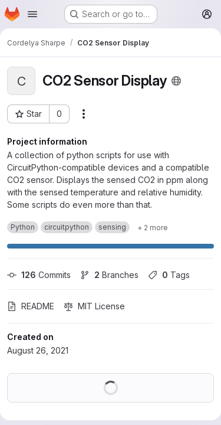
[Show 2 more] (152, 227)
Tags (169, 275)
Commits (39, 275)
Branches (109, 275)
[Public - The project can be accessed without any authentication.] (176, 81)
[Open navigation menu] (32, 14)
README (30, 306)
